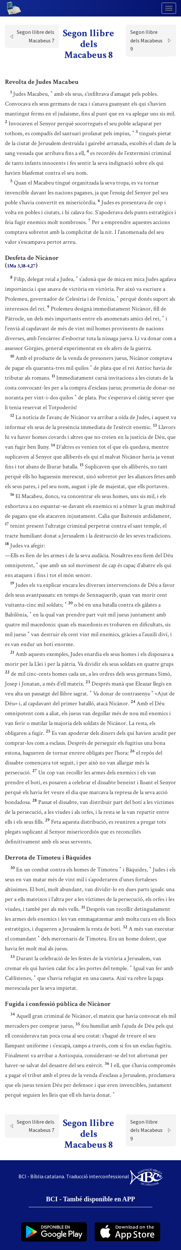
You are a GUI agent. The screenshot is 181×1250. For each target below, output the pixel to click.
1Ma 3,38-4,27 (21, 265)
